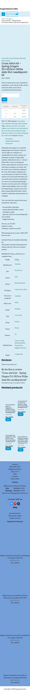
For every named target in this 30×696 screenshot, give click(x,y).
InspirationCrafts (9, 8)
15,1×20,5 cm (18, 270)
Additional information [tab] (12, 141)
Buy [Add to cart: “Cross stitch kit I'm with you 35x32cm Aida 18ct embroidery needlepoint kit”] (20, 414)
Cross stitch (5, 58)
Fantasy (8, 61)
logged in (12, 383)
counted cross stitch (11, 126)
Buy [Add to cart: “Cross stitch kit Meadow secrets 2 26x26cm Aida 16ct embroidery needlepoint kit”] (20, 450)
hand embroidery (16, 131)
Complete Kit (19, 354)
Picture (17, 328)
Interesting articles (15, 513)
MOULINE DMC (20, 283)
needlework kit (8, 135)
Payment (15, 476)
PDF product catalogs (15, 516)
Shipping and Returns (15, 469)
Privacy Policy (15, 479)
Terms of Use (15, 472)
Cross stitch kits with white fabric (12, 123)
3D (15, 334)
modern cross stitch (14, 133)
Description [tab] (9, 139)
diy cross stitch (6, 131)
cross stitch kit (11, 128)
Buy (4, 99)
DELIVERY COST (15, 467)
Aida (16, 277)
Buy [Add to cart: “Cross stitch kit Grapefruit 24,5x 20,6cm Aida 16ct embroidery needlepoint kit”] (8, 448)
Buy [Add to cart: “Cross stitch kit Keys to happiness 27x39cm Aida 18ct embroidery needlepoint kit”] (8, 419)
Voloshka (20, 135)
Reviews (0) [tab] (8, 143)
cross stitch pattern (22, 128)
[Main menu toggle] (3, 14)
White (16, 302)
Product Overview (15, 518)
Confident (18, 296)
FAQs (15, 474)
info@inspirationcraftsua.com (19, 493)
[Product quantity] (10, 95)
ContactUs (15, 464)
